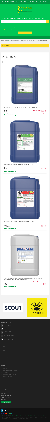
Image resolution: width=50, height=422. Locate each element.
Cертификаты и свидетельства (9, 355)
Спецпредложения (7, 389)
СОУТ (4, 350)
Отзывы (4, 361)
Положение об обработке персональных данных (34, 415)
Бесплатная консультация (25, 32)
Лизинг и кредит (6, 397)
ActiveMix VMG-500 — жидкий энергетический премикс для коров (19, 164)
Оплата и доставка (7, 357)
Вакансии (5, 359)
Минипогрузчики (6, 380)
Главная (2, 40)
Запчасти (4, 393)
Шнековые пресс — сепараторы (10, 387)
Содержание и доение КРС (26, 40)
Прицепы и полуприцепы (8, 376)
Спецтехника (6, 372)
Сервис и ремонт (6, 395)
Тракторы (5, 368)
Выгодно (3, 399)
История (4, 346)
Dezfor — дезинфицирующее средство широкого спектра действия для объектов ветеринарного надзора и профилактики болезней (23, 278)
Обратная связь (6, 402)
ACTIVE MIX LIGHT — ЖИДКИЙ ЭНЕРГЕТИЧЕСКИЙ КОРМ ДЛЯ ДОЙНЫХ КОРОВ (22, 107)
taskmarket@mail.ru (9, 29)
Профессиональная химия (14, 40)
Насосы (4, 382)
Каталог (6, 40)
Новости (4, 352)
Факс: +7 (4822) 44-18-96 (9, 335)
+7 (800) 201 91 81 (9, 25)
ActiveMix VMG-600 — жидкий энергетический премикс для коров (19, 221)
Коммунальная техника (8, 378)
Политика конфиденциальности (17, 415)
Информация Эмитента (8, 348)
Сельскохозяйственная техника (10, 370)
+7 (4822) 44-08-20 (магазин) (11, 27)
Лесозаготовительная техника (9, 374)
